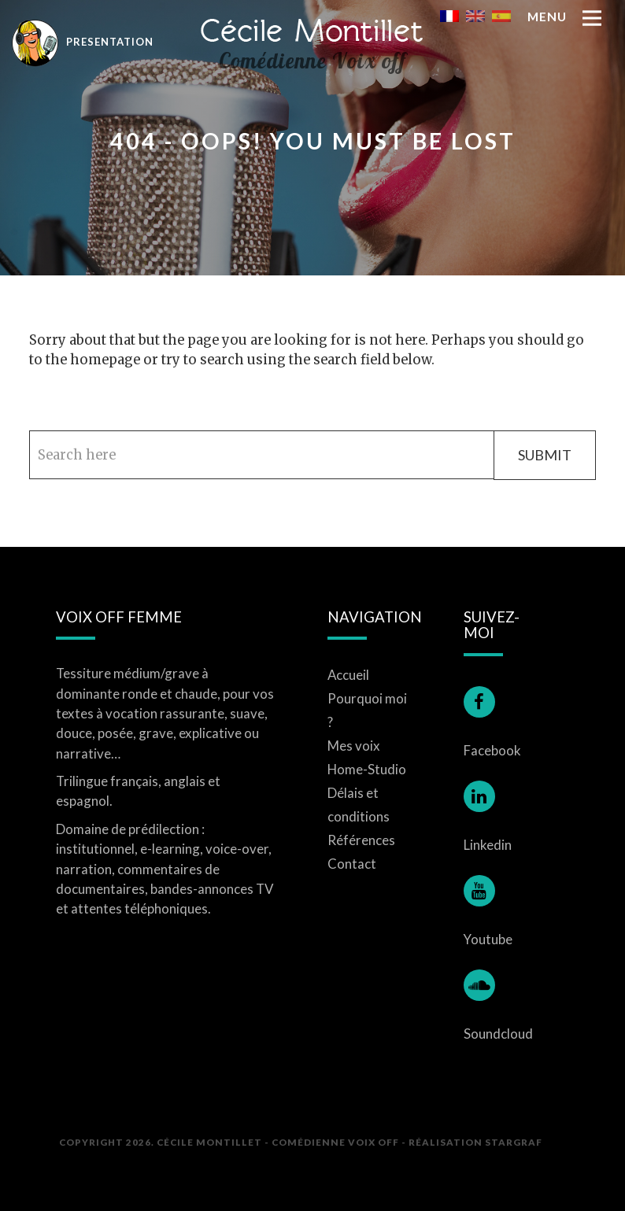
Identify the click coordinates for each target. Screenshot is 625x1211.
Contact (351, 863)
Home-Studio (366, 769)
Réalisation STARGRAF (475, 1141)
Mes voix (353, 745)
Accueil (348, 674)
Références (361, 840)
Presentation (82, 41)
